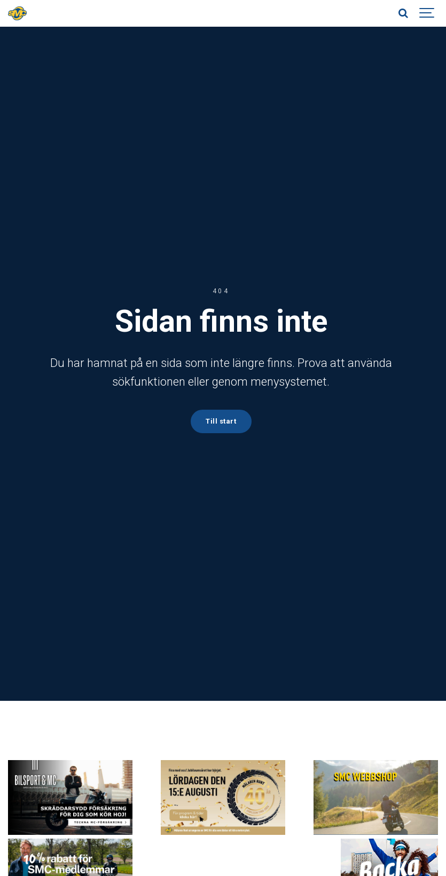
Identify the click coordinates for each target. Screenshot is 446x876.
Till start (221, 421)
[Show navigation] (427, 13)
